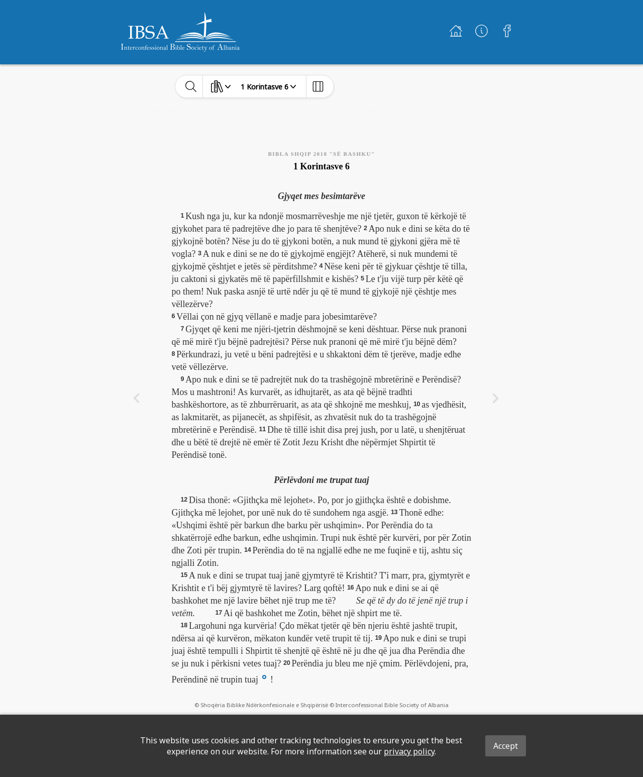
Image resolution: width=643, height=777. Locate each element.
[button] (264, 676)
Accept (505, 745)
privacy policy (409, 751)
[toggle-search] (191, 86)
